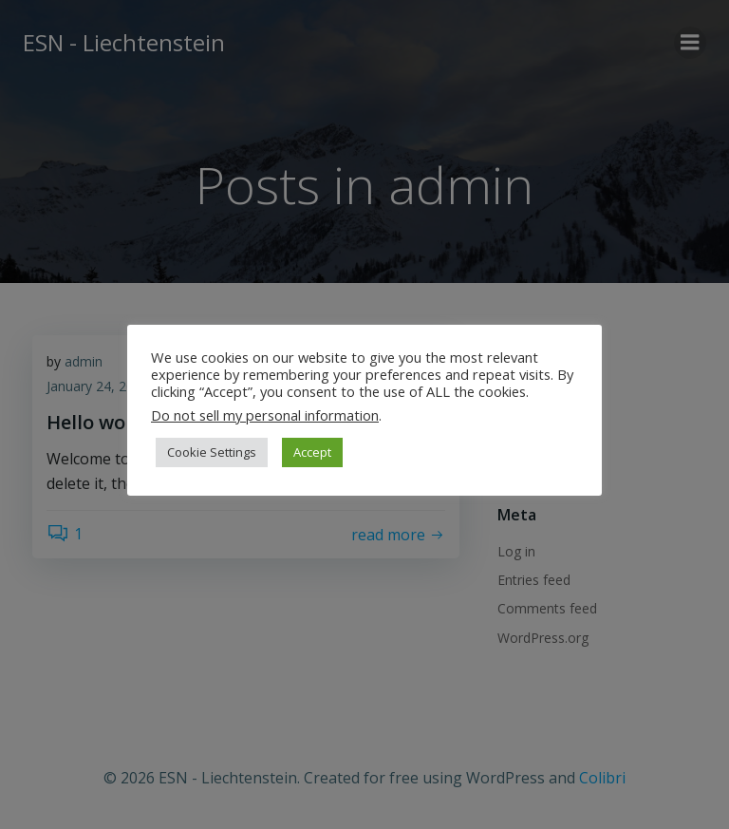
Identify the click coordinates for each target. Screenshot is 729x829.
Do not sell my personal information (265, 414)
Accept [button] (312, 452)
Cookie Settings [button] (211, 452)
